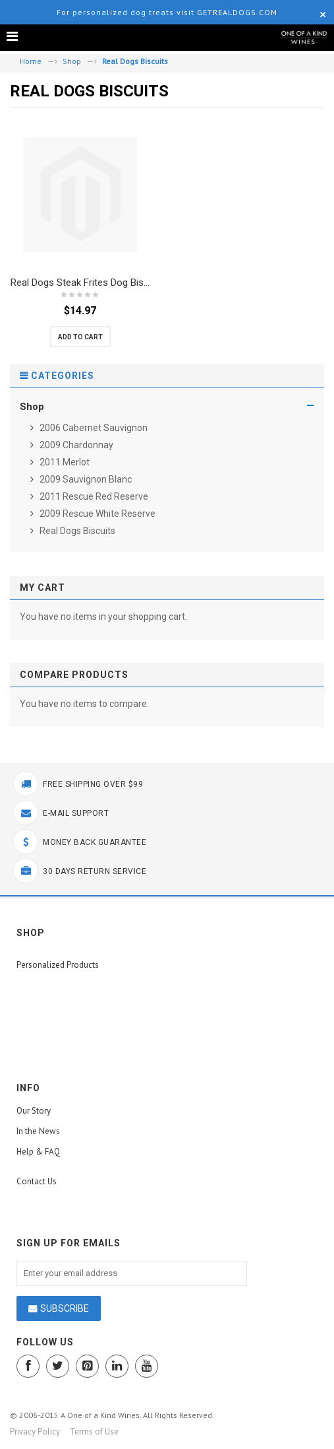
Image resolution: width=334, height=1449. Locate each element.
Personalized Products (57, 964)
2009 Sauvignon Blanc (85, 479)
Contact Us (36, 1181)
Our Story (33, 1110)
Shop (72, 61)
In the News (38, 1131)
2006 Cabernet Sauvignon (93, 427)
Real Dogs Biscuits (76, 530)
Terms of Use (94, 1431)
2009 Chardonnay (75, 445)
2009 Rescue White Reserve (96, 513)
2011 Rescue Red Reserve (93, 496)
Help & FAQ (38, 1151)
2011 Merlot (64, 462)
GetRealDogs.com (237, 12)
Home (31, 61)
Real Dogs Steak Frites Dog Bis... (80, 282)
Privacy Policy (35, 1431)
